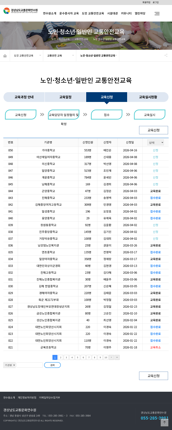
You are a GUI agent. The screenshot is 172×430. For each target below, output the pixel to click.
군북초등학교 (48, 347)
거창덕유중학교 (48, 238)
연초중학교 (48, 252)
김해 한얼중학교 (48, 286)
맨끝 (117, 357)
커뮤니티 (126, 13)
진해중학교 (48, 198)
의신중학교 (48, 164)
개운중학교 (48, 177)
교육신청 (154, 130)
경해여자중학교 (48, 293)
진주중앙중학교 (48, 232)
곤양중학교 (48, 191)
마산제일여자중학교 (48, 157)
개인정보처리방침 (27, 397)
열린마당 (140, 13)
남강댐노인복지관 (48, 245)
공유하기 (164, 55)
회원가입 (146, 2)
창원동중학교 (48, 225)
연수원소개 (9, 397)
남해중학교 (48, 184)
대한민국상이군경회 (48, 266)
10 (106, 357)
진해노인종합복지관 (48, 279)
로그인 (156, 2)
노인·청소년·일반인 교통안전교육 (97, 55)
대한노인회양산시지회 (48, 327)
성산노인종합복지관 (48, 320)
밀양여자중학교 (48, 259)
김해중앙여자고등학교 (48, 204)
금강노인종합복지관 (48, 313)
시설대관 (112, 13)
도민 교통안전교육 (93, 13)
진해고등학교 (48, 272)
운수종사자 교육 (69, 13)
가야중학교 (48, 150)
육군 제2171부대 (49, 300)
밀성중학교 (48, 211)
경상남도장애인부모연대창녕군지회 (48, 306)
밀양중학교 (48, 170)
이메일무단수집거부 (49, 397)
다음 (111, 357)
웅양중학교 (48, 218)
